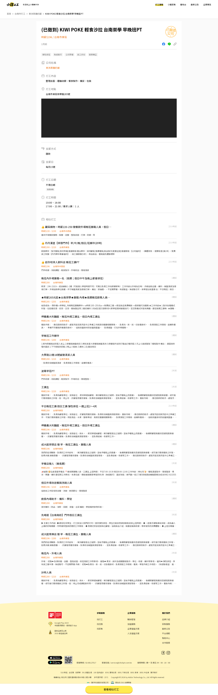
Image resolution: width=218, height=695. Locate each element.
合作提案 (166, 642)
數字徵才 (154, 672)
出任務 (71, 672)
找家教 (100, 628)
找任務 (100, 624)
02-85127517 (90, 662)
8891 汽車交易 (123, 672)
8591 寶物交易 (110, 672)
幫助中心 (166, 638)
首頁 (9, 13)
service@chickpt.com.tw (121, 662)
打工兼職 (159, 4)
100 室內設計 (99, 672)
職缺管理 (131, 619)
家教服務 (166, 624)
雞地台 (183, 4)
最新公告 (195, 4)
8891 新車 (134, 672)
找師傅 (77, 672)
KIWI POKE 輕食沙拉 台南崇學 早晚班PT (64, 13)
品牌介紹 (166, 619)
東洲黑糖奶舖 (35, 13)
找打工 (100, 619)
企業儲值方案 (133, 628)
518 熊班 (64, 672)
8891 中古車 (144, 672)
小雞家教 (172, 4)
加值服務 (131, 624)
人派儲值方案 (133, 633)
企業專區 (207, 4)
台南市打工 (20, 13)
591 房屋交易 (87, 672)
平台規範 (166, 633)
